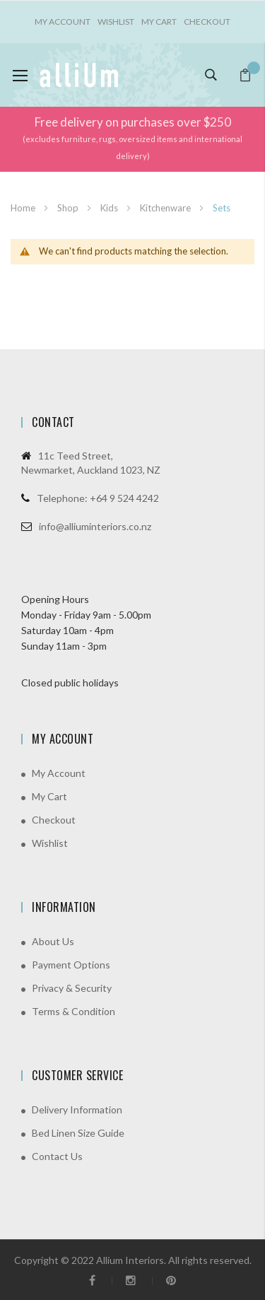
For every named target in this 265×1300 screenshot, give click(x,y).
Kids (110, 207)
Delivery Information (77, 1109)
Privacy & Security (72, 988)
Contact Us (57, 1156)
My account (62, 21)
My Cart (159, 21)
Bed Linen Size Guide (78, 1133)
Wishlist (116, 21)
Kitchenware (166, 207)
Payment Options (71, 965)
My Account (59, 773)
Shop (69, 207)
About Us (53, 941)
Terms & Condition (73, 1011)
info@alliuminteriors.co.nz (95, 526)
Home (24, 207)
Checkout (207, 21)
